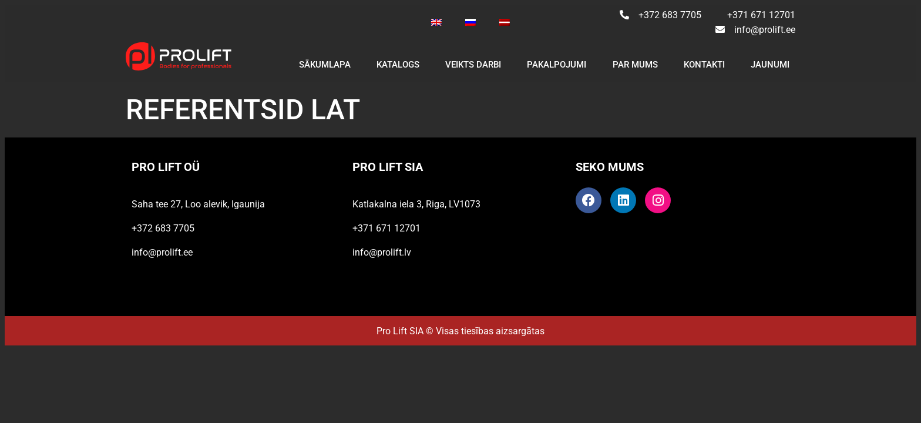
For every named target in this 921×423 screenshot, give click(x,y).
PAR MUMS (635, 64)
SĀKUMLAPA (325, 64)
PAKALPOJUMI (556, 64)
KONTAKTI (704, 64)
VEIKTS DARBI (473, 64)
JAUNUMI (770, 64)
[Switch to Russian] (470, 22)
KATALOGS (398, 64)
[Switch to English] (436, 22)
